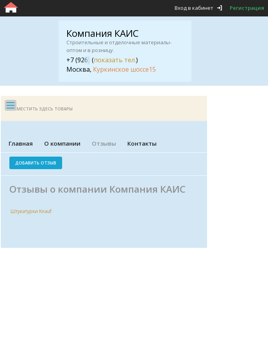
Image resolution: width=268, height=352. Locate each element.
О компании (62, 143)
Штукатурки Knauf (31, 211)
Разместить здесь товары (41, 109)
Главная (21, 143)
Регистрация (247, 7)
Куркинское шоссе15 (124, 69)
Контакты (142, 143)
